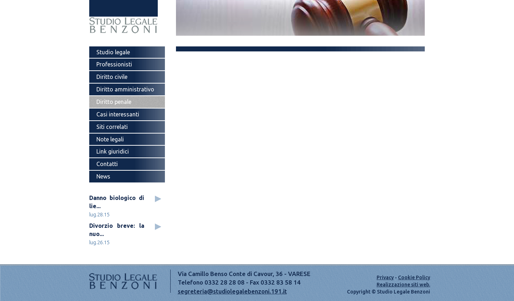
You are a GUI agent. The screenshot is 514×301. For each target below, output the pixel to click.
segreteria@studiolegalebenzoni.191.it (232, 291)
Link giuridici (112, 151)
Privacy (385, 277)
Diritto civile (111, 77)
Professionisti (114, 64)
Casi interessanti (117, 114)
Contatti (107, 164)
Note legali (110, 139)
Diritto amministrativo (125, 89)
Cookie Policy (414, 277)
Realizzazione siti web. (403, 284)
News (103, 176)
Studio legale (113, 52)
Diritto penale (113, 102)
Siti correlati (112, 127)
